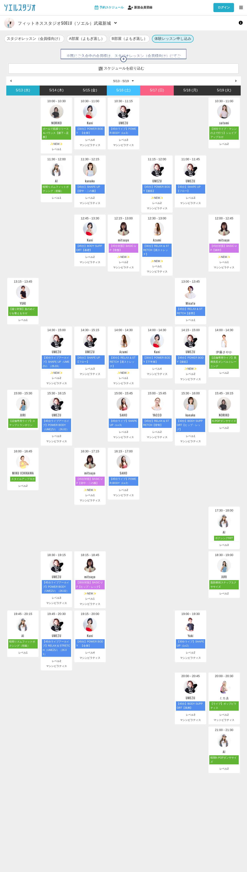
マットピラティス (224, 721)
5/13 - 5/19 (123, 82)
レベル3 (123, 141)
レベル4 (90, 141)
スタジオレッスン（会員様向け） (34, 39)
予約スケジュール (109, 7)
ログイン (224, 7)
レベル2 (224, 145)
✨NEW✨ (56, 145)
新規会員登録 (140, 7)
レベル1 (56, 150)
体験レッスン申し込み (172, 39)
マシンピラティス (90, 146)
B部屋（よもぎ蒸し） (129, 39)
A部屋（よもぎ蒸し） (87, 39)
